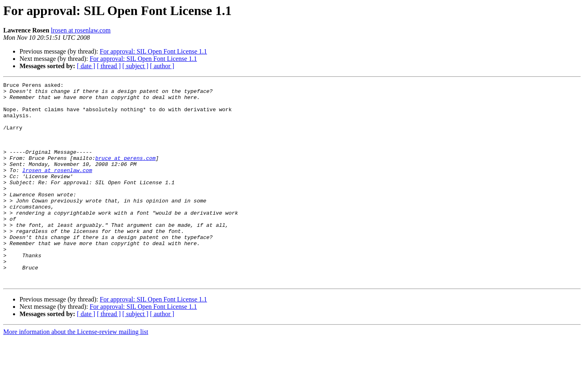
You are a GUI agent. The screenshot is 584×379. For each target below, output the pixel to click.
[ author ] (162, 65)
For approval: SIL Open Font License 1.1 (153, 51)
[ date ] (86, 65)
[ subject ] (135, 65)
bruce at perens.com (125, 173)
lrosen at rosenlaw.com (81, 30)
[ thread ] (109, 65)
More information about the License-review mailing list (75, 371)
